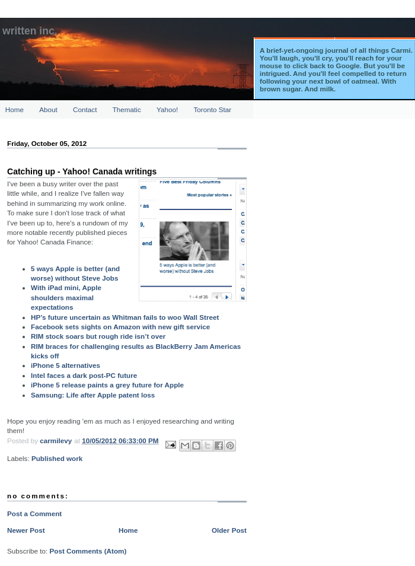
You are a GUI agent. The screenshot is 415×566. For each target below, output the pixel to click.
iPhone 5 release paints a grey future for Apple (107, 385)
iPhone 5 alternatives (65, 365)
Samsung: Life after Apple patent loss (93, 395)
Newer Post (26, 530)
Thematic (127, 109)
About (48, 109)
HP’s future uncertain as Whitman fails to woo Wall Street (125, 317)
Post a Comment (34, 513)
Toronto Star (213, 109)
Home (14, 109)
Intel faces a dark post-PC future (84, 375)
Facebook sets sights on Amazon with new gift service (120, 326)
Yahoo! (167, 109)
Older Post (229, 530)
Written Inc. (30, 31)
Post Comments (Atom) (87, 551)
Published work (56, 458)
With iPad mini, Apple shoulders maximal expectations (66, 297)
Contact (85, 109)
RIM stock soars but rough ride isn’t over (98, 336)
